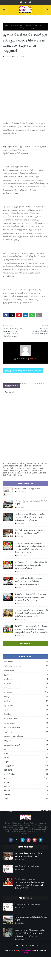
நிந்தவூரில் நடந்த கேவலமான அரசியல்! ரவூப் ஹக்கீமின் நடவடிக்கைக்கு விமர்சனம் (28, 581)
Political (26, 786)
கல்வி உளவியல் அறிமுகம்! (27, 488)
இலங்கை (26, 683)
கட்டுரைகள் (26, 692)
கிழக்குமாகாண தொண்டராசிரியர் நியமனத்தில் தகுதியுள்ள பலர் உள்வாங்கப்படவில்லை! (30, 517)
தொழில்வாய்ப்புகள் (26, 727)
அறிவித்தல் (26, 661)
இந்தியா (26, 675)
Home (16, 946)
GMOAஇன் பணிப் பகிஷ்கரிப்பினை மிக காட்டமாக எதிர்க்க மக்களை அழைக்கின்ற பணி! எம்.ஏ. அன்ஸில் (31, 629)
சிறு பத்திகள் (26, 705)
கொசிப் (26, 701)
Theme (25, 953)
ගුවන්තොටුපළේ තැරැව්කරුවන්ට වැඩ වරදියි (31, 503)
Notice (26, 782)
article (26, 758)
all (26, 749)
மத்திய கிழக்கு (26, 732)
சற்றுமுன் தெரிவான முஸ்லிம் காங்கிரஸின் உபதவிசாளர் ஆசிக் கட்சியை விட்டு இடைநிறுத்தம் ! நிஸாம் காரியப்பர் (30, 548)
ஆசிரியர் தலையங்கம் (26, 666)
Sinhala (26, 795)
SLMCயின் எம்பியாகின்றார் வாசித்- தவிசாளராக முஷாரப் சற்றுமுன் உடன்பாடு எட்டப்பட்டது (31, 597)
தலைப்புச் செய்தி (26, 719)
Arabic (26, 753)
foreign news (26, 766)
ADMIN (7, 56)
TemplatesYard (27, 950)
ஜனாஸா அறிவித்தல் (26, 745)
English (26, 762)
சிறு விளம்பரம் (26, 710)
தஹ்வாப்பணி (26, 723)
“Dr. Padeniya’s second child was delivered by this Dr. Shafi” (29, 531)
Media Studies (26, 774)
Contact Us (34, 946)
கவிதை (26, 697)
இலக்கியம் (26, 679)
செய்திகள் (26, 714)
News (26, 778)
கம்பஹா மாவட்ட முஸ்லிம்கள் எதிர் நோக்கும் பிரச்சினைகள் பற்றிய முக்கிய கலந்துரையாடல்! (31, 613)
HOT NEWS (26, 770)
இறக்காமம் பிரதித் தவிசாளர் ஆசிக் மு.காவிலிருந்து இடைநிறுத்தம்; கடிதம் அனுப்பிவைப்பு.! (31, 565)
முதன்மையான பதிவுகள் (26, 736)
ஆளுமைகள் (26, 670)
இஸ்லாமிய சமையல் (26, 688)
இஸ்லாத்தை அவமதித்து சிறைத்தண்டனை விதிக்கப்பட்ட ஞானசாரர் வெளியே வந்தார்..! (29, 882)
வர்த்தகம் (26, 741)
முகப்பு (7, 25)
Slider (26, 799)
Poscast (26, 791)
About (24, 946)
